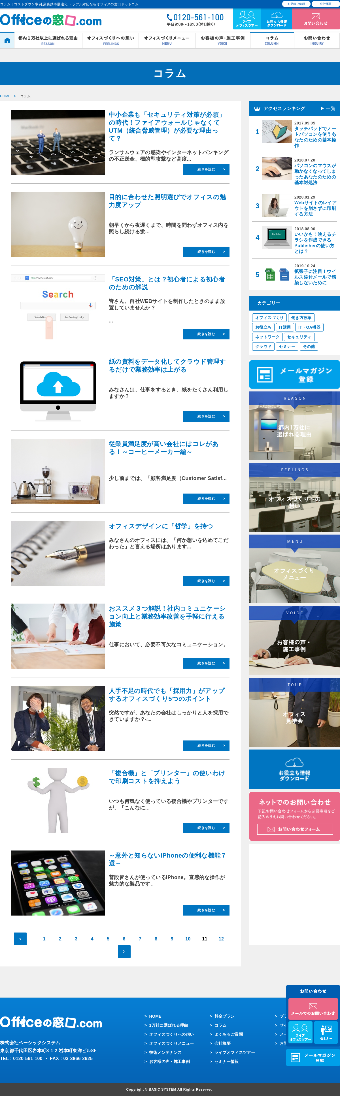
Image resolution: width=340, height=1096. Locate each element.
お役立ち (263, 327)
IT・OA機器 (309, 327)
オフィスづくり (269, 317)
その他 (309, 346)
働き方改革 (301, 317)
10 (188, 938)
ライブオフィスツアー (234, 1052)
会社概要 (326, 3)
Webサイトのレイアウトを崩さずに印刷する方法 (315, 208)
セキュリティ (299, 337)
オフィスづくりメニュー (171, 1043)
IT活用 (285, 327)
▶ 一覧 (327, 109)
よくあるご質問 (228, 1034)
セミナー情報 (226, 1061)
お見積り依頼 (296, 3)
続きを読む (206, 169)
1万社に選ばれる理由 (168, 1025)
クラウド (263, 346)
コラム (220, 1025)
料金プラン (224, 1016)
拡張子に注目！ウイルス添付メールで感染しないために (315, 277)
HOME (155, 1016)
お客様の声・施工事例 (169, 1061)
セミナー (287, 346)
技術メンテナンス (165, 1052)
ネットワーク (267, 337)
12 (221, 938)
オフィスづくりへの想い (171, 1034)
